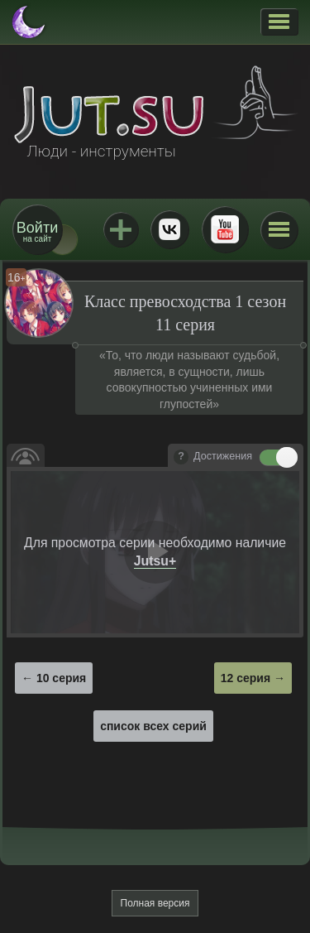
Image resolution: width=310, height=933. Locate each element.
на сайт (37, 231)
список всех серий (153, 726)
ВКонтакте (169, 229)
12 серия (245, 678)
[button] (279, 21)
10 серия (61, 678)
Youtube (225, 229)
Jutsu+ (120, 229)
